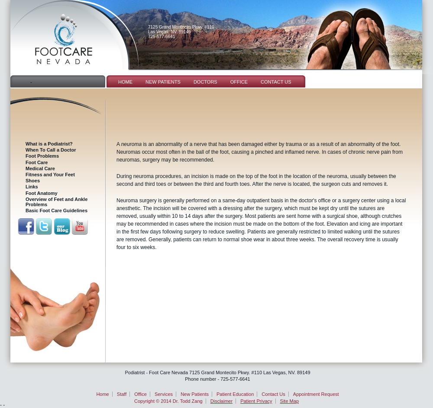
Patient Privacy (256, 401)
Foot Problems (42, 156)
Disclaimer (221, 401)
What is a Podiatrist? (49, 143)
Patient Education (235, 394)
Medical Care (40, 168)
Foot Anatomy (42, 193)
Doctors (205, 81)
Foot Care (37, 162)
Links (32, 186)
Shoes (33, 180)
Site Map (289, 401)
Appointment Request (316, 394)
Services (164, 394)
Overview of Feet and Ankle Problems (56, 202)
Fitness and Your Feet (50, 174)
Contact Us (276, 81)
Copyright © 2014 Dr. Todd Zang (168, 401)
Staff (121, 394)
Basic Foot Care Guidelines (56, 210)
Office (239, 81)
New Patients (163, 81)
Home (125, 81)
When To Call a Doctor (51, 149)
